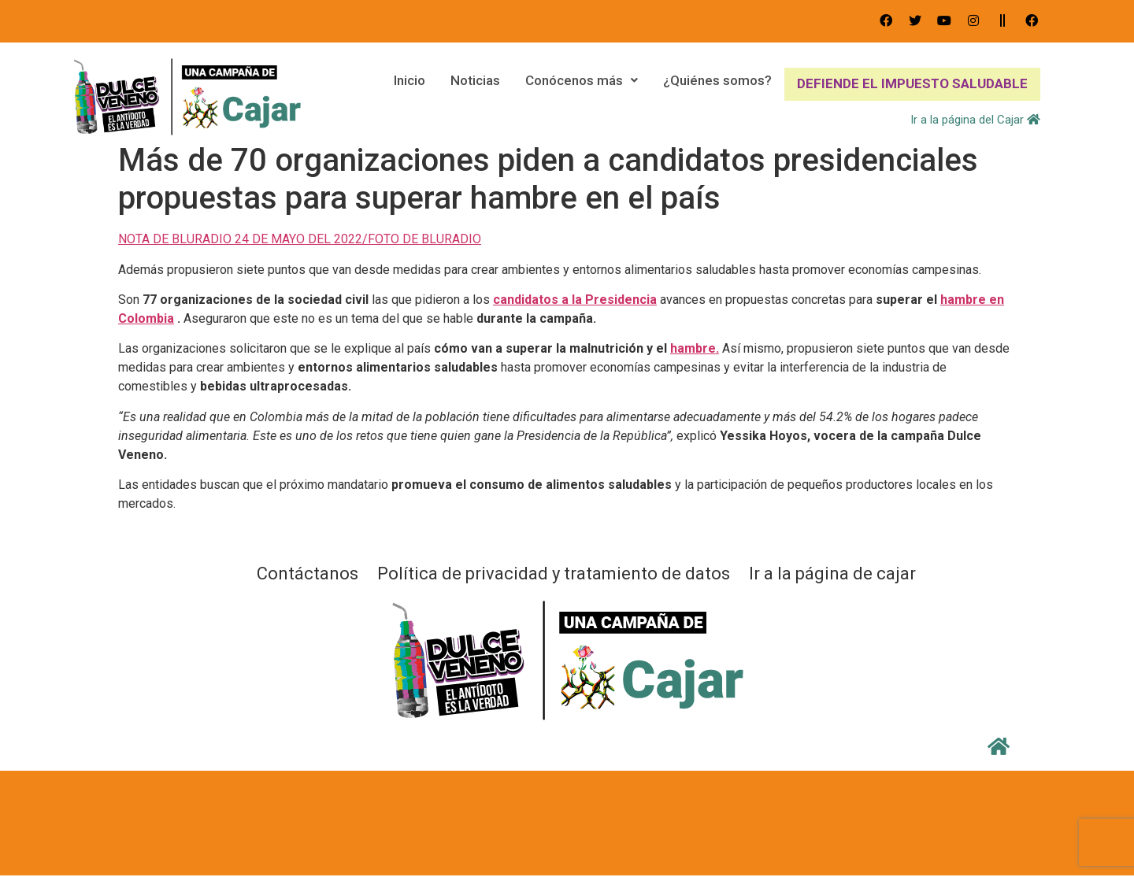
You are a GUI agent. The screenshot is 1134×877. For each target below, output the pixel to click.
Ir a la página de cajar (832, 573)
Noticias (473, 83)
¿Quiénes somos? (716, 83)
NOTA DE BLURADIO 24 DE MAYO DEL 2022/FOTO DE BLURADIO (299, 238)
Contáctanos (307, 573)
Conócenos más (580, 83)
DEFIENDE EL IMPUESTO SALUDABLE (911, 83)
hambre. (694, 348)
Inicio (408, 83)
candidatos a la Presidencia (575, 299)
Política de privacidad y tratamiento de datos (553, 573)
